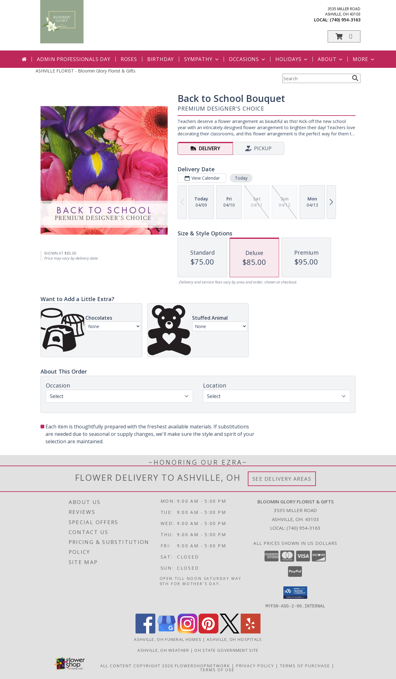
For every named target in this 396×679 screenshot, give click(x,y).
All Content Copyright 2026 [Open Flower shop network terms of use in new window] (136, 665)
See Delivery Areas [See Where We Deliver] (282, 478)
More (364, 59)
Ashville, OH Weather (163, 650)
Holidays (292, 59)
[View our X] (229, 631)
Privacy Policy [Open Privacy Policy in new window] (255, 665)
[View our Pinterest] (208, 631)
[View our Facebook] (145, 631)
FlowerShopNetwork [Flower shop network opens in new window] (202, 665)
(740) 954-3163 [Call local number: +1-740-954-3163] (345, 20)
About (331, 59)
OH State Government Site (226, 650)
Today (241, 178)
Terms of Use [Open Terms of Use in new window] (217, 669)
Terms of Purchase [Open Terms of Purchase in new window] (305, 665)
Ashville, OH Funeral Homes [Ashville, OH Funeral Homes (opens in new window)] (167, 639)
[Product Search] (316, 78)
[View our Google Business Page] (166, 631)
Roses (129, 59)
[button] (344, 36)
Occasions (247, 59)
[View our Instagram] (187, 631)
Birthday (160, 59)
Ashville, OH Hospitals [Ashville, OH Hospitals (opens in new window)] (234, 639)
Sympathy (202, 59)
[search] (355, 78)
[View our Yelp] (250, 631)
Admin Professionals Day (73, 59)
